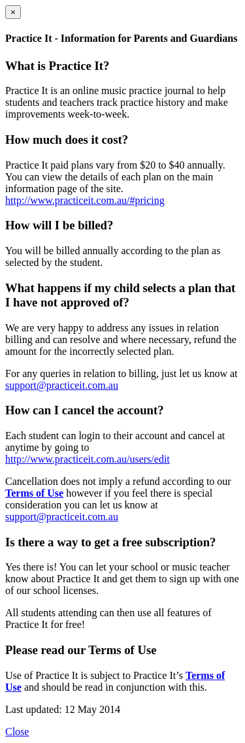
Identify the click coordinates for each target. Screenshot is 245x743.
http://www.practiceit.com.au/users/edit (87, 459)
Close (17, 731)
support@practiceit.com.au (61, 385)
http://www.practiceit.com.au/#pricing (85, 200)
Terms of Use (34, 493)
